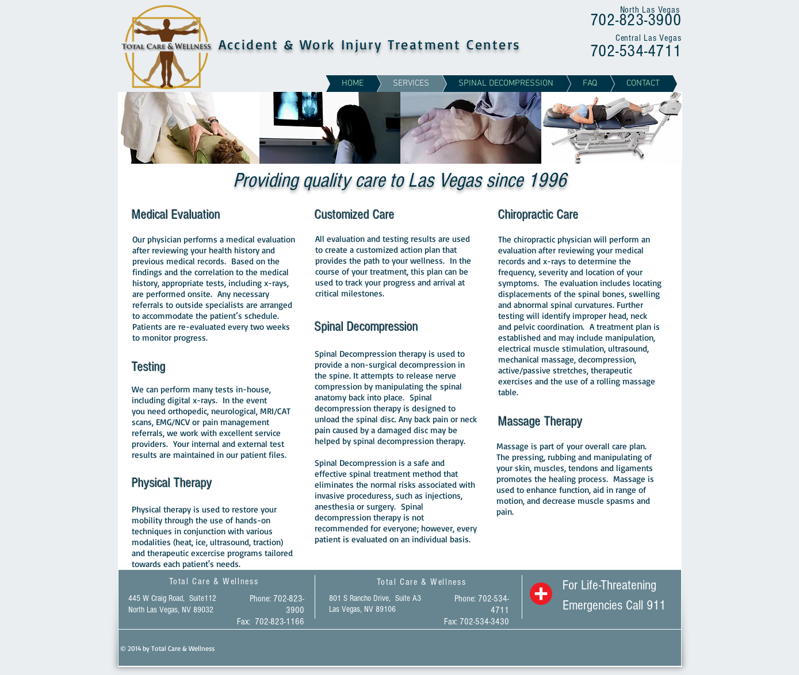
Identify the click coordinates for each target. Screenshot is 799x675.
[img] (188, 128)
